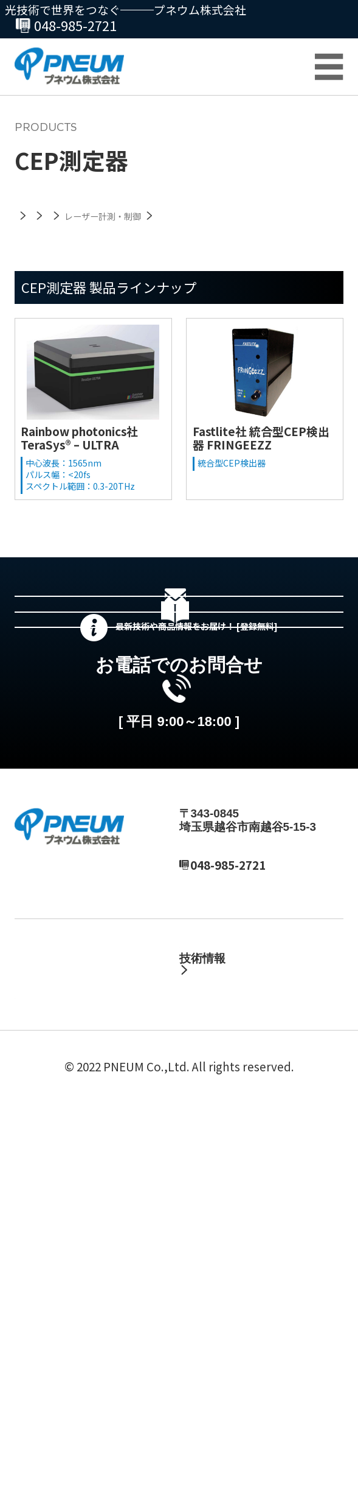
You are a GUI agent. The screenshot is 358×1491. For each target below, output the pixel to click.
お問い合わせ (49, 1393)
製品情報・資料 (219, 1189)
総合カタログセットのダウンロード (197, 724)
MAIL (204, 1114)
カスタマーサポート (67, 1327)
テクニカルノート (239, 1255)
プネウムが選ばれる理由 (78, 1372)
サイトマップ (245, 1451)
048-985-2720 (64, 25)
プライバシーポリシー (135, 1451)
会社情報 (38, 1233)
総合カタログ (49, 1350)
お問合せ (320, 21)
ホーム (32, 1189)
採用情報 (38, 1255)
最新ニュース (49, 1211)
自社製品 (202, 1211)
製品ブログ (222, 1277)
